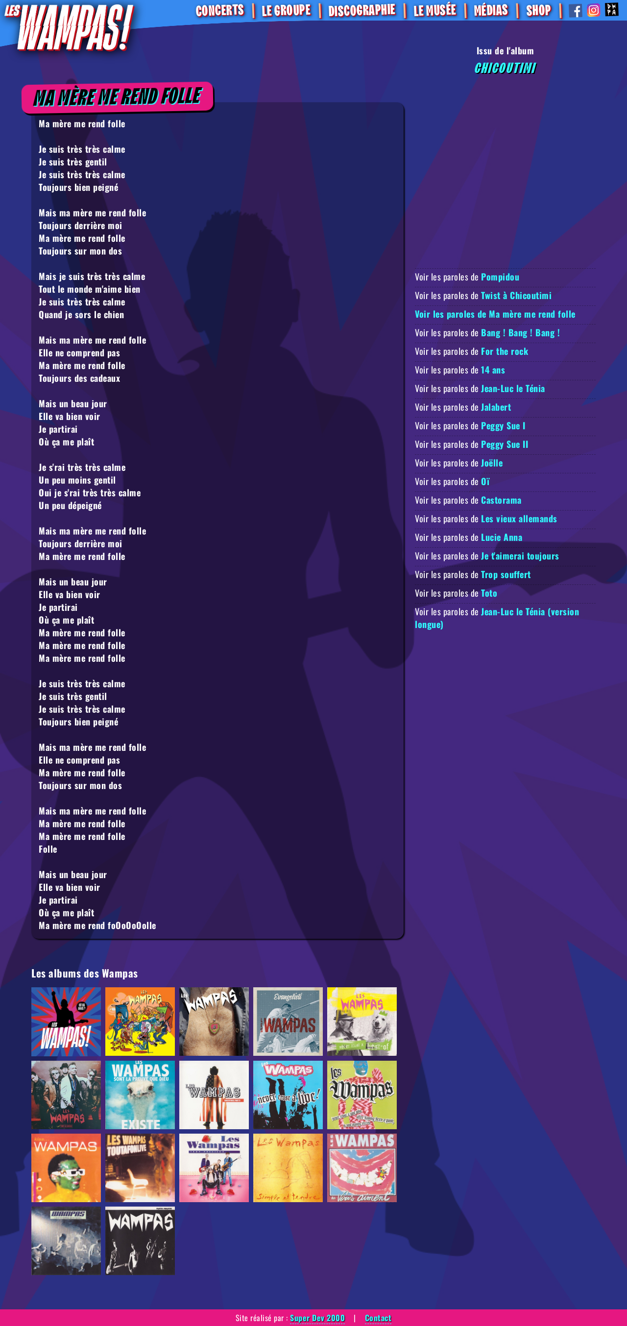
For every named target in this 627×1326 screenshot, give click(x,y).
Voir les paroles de (467, 276)
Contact (378, 1318)
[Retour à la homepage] (68, 27)
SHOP (538, 10)
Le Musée (434, 11)
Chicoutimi (505, 68)
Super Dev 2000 (317, 1318)
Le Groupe (286, 10)
